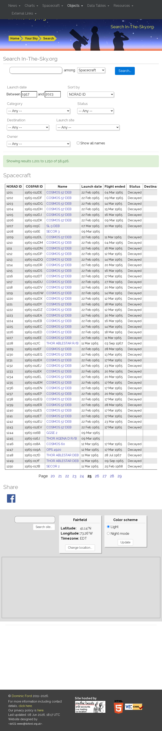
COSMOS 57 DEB (59, 192)
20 (53, 476)
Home (14, 38)
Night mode (118, 534)
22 (67, 476)
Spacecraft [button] (51, 6)
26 (97, 476)
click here (25, 706)
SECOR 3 (53, 231)
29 (119, 476)
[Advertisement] (81, 587)
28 (112, 476)
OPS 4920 (53, 450)
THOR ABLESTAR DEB (62, 455)
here (40, 710)
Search (48, 38)
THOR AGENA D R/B (61, 438)
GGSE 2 (51, 433)
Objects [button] (73, 6)
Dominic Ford (22, 696)
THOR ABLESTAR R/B (62, 343)
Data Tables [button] (97, 6)
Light (113, 527)
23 (74, 476)
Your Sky (31, 38)
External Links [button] (23, 13)
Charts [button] (30, 6)
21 (60, 476)
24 (82, 476)
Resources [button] (122, 6)
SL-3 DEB (53, 226)
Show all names (91, 143)
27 (105, 476)
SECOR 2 (53, 466)
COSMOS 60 (55, 444)
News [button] (13, 6)
